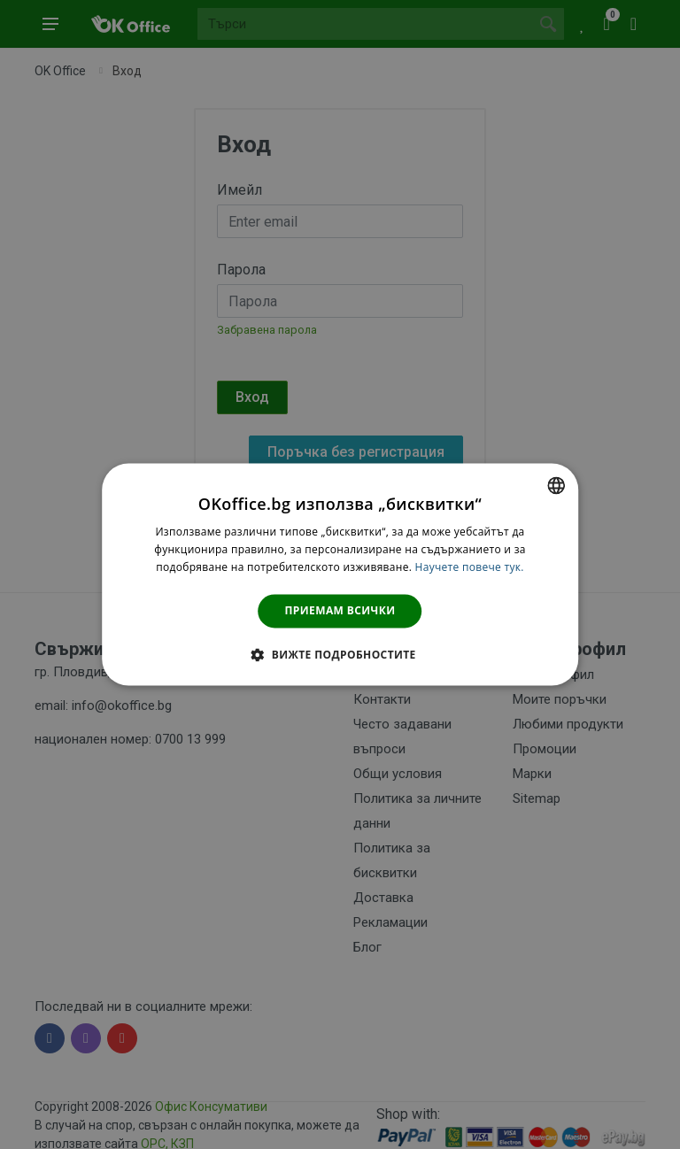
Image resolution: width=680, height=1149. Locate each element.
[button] (339, 655)
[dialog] (340, 574)
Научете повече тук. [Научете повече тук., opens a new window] (469, 566)
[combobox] (556, 485)
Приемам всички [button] (340, 610)
